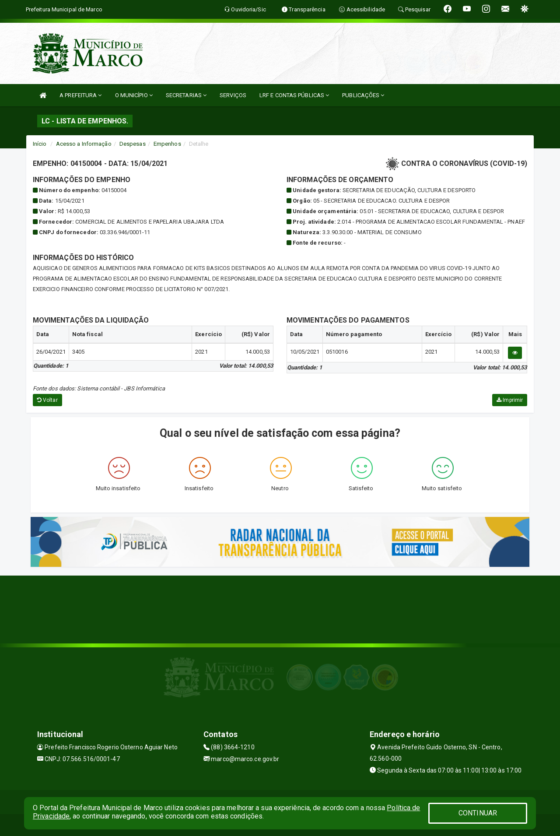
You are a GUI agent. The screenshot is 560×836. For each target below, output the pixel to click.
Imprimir (510, 400)
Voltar (47, 400)
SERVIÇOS (233, 95)
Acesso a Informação (84, 144)
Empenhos (167, 144)
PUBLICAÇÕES (363, 95)
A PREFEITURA (81, 95)
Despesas (132, 144)
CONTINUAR (477, 813)
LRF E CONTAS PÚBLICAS (294, 95)
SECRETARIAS (186, 95)
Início (40, 144)
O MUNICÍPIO (134, 95)
